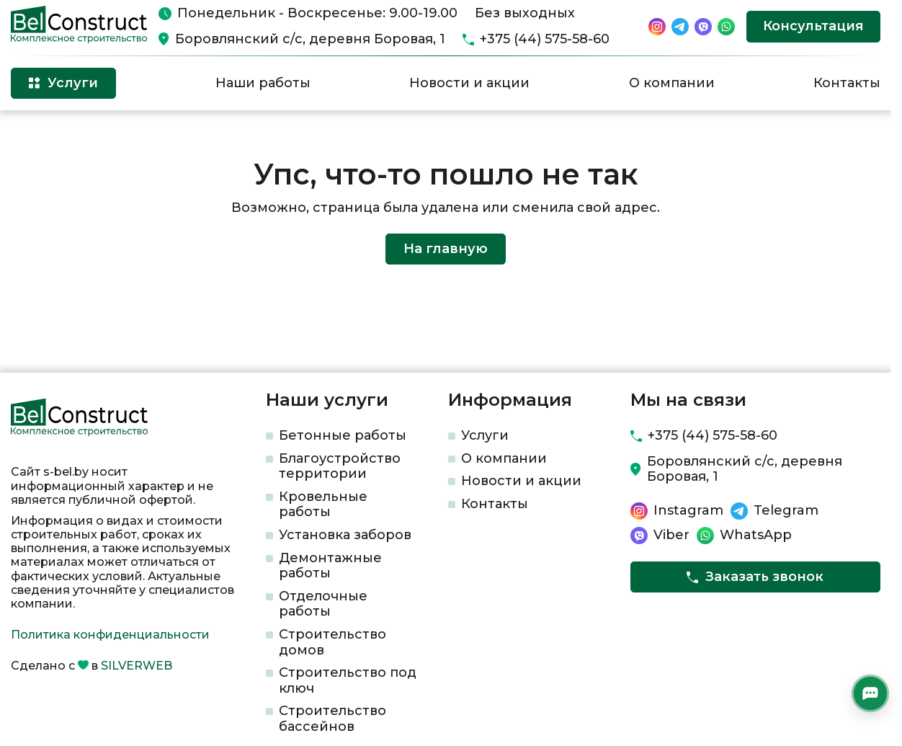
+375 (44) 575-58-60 (544, 39)
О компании (672, 83)
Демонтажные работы (330, 566)
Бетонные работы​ (342, 435)
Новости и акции (469, 83)
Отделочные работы (323, 604)
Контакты (846, 83)
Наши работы (263, 83)
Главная (31, 134)
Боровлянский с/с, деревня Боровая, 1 (310, 39)
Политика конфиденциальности (110, 634)
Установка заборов (345, 535)
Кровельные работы (323, 504)
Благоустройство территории (340, 466)
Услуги (485, 435)
